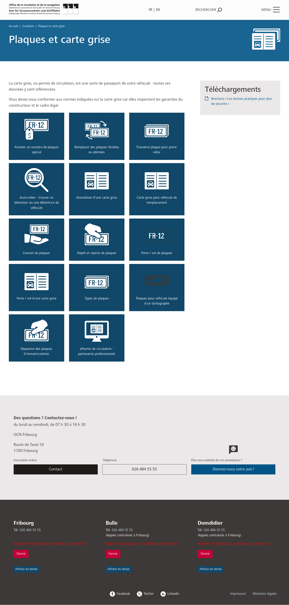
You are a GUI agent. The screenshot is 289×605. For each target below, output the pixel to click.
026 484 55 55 (144, 469)
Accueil (13, 26)
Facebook (123, 594)
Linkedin (173, 594)
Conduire (28, 26)
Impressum (238, 594)
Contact (55, 469)
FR (150, 10)
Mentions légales (265, 594)
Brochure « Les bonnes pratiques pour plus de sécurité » (241, 101)
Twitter (149, 594)
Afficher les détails (26, 569)
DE (158, 10)
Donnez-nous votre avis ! (233, 469)
